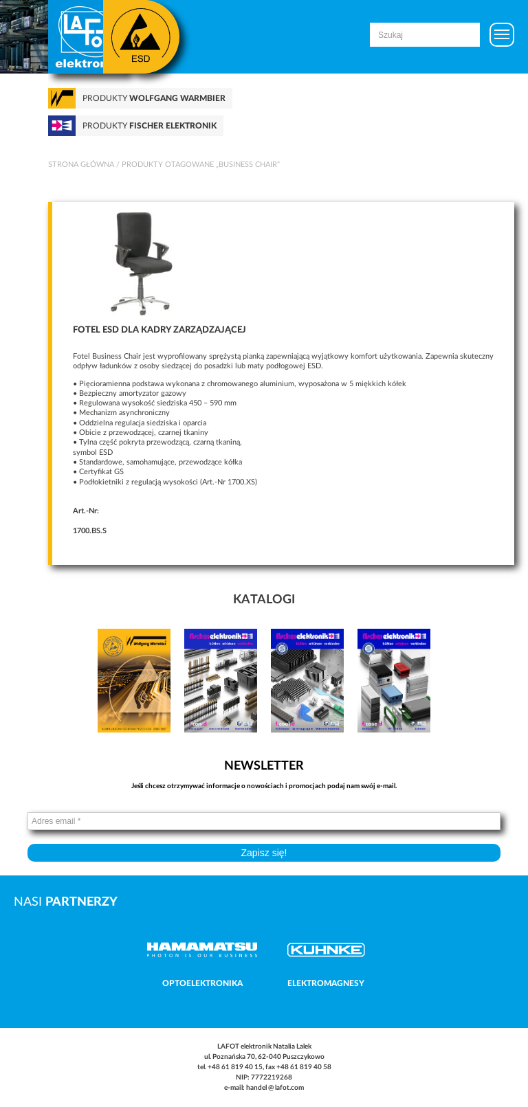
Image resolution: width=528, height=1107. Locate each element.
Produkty (154, 98)
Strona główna (81, 164)
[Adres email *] (264, 821)
